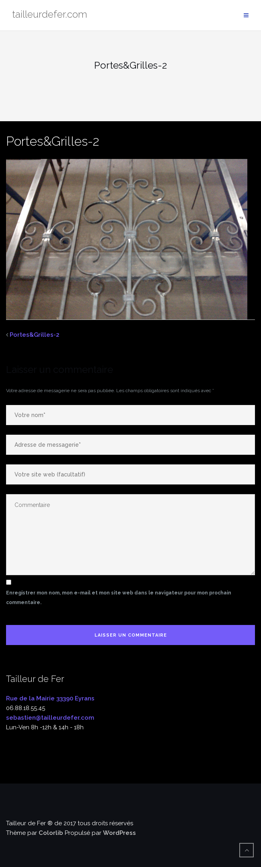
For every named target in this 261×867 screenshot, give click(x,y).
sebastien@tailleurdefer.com (50, 717)
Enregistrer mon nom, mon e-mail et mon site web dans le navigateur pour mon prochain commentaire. (118, 597)
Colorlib (51, 832)
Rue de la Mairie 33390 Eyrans (50, 698)
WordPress (119, 832)
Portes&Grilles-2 (35, 334)
